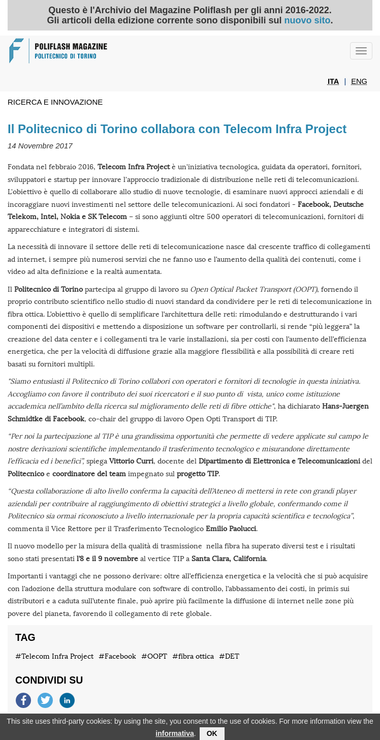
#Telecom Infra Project (54, 656)
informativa (174, 735)
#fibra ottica (193, 656)
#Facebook (117, 656)
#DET (229, 656)
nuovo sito (307, 20)
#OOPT (154, 656)
